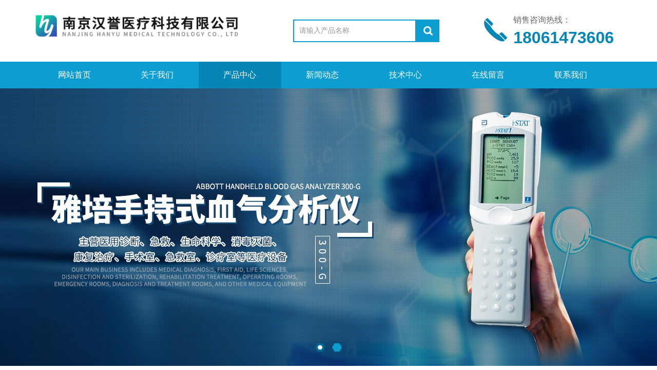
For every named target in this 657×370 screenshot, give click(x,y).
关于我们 (157, 74)
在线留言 (488, 74)
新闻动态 (322, 74)
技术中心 (405, 74)
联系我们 (570, 74)
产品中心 (239, 74)
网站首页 (74, 74)
